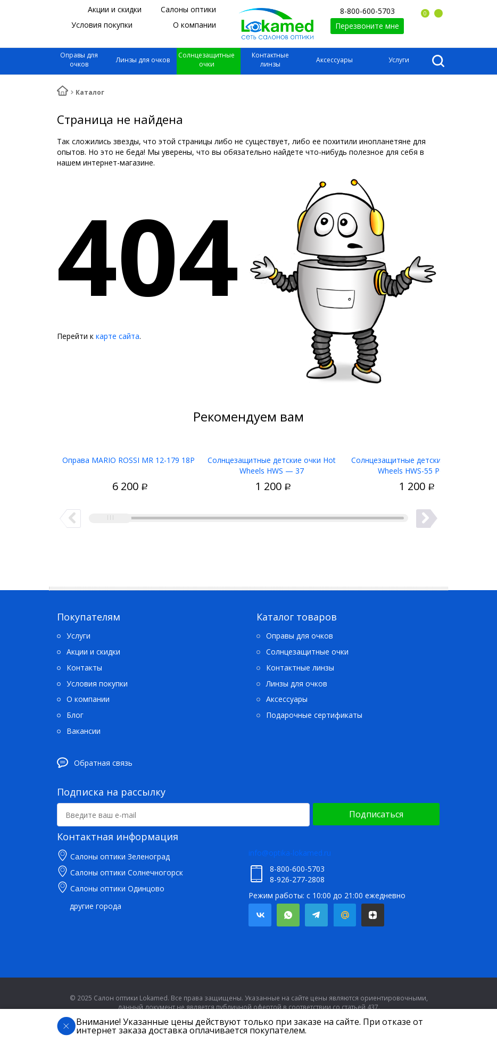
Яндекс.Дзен (372, 915)
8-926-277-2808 (297, 879)
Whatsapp (288, 915)
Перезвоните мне (367, 26)
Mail (344, 915)
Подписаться (376, 814)
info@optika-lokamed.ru (289, 853)
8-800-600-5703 (367, 11)
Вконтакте (259, 915)
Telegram (316, 915)
